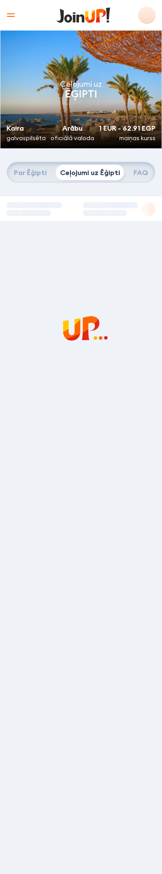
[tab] (30, 172)
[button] (81, 209)
